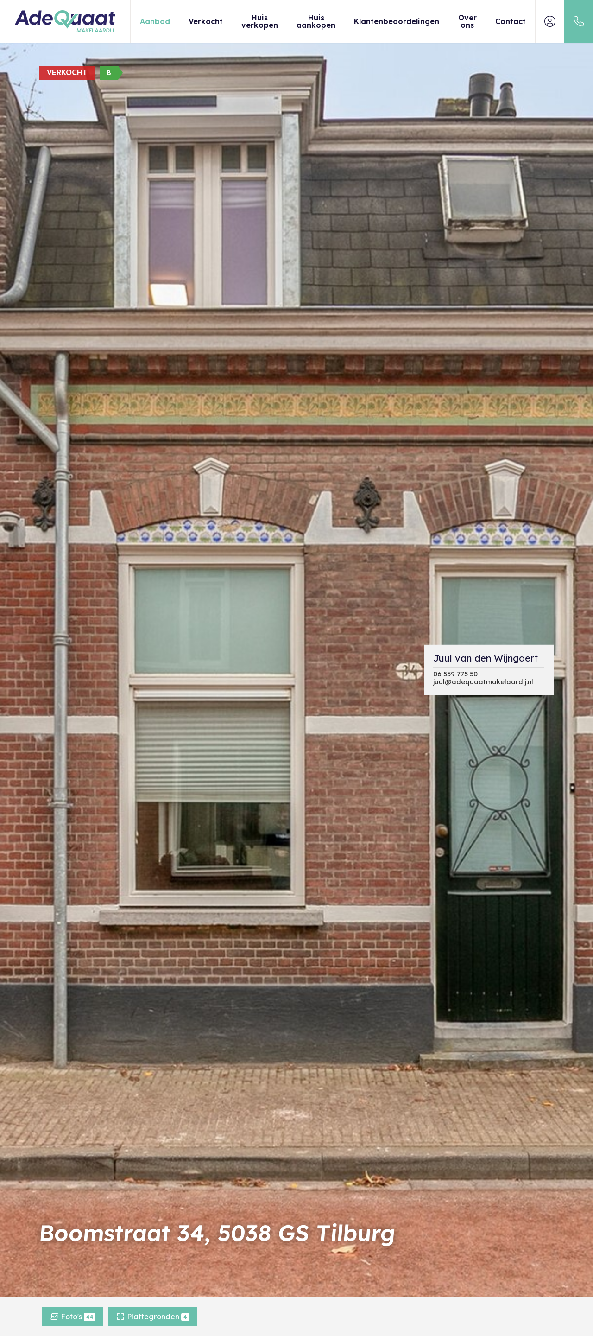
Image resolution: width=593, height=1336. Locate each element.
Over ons (467, 21)
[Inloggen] (550, 21)
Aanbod (155, 21)
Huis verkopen (259, 21)
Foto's (73, 1316)
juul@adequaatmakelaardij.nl (483, 682)
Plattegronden (152, 1316)
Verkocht (206, 21)
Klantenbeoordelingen (396, 21)
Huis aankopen (315, 21)
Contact (510, 21)
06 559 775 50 (455, 674)
